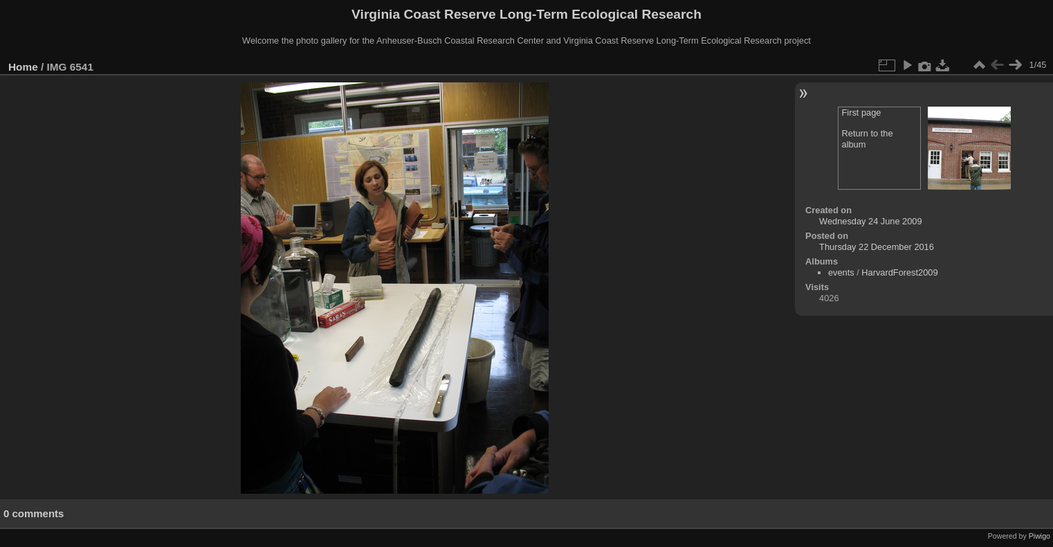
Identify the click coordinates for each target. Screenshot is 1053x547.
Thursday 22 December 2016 (876, 247)
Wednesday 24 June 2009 (870, 221)
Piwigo (1039, 536)
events (841, 272)
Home (23, 67)
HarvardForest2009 (899, 272)
